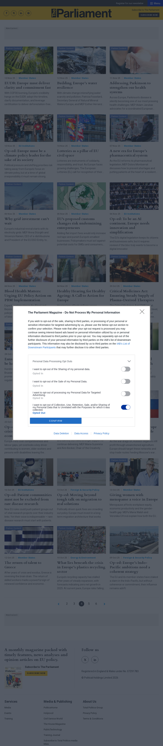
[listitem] (81, 361)
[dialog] (81, 373)
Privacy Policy (101, 433)
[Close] (143, 312)
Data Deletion (61, 433)
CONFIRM (55, 420)
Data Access (81, 433)
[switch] (125, 369)
